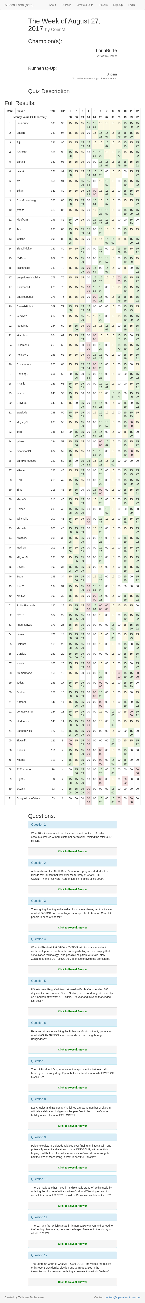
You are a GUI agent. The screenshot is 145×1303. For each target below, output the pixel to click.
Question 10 (39, 1179)
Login (131, 4)
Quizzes (66, 4)
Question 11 (39, 1217)
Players (103, 4)
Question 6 (38, 1022)
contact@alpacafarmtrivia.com (122, 1297)
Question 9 (38, 1137)
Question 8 (38, 1099)
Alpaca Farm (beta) (19, 5)
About (52, 4)
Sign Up (118, 4)
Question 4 (38, 939)
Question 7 (38, 1061)
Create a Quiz (85, 4)
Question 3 (38, 900)
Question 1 (38, 824)
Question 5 (38, 980)
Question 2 (38, 862)
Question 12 (39, 1255)
